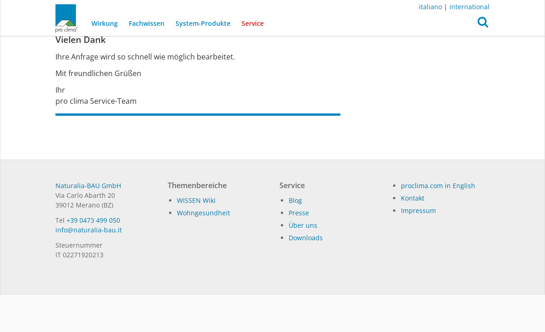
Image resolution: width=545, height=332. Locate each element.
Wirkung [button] (104, 23)
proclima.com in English (438, 185)
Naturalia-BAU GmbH (88, 185)
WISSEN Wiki (196, 200)
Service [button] (253, 23)
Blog (295, 200)
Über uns (303, 225)
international (469, 6)
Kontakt (412, 198)
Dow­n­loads (306, 237)
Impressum (418, 210)
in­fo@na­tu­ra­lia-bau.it (88, 229)
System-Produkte (203, 23)
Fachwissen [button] (146, 23)
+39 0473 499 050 (93, 220)
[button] (482, 24)
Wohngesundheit (203, 212)
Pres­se (299, 212)
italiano (430, 6)
